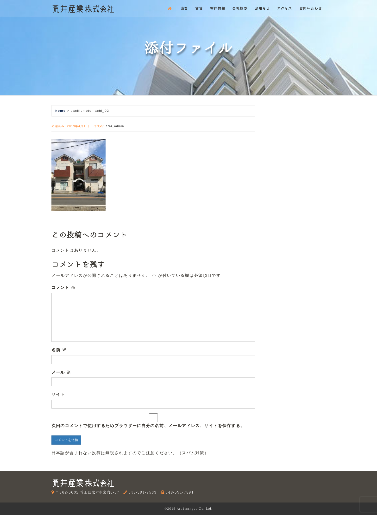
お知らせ (262, 8)
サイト (58, 394)
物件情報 (217, 8)
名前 (59, 350)
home (60, 110)
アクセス (284, 8)
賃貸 (199, 8)
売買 (184, 8)
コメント (63, 287)
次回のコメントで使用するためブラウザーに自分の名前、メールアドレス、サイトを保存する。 (148, 425)
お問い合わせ (310, 8)
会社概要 (239, 8)
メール (61, 372)
